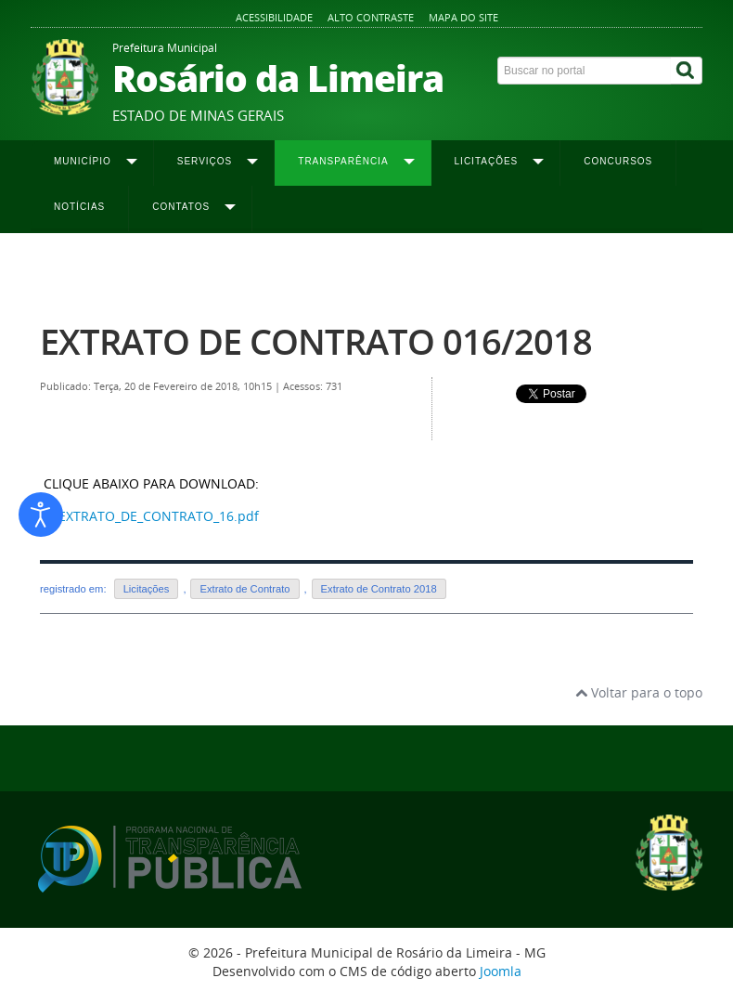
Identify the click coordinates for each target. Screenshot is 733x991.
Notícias (79, 207)
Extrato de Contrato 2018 (479, 270)
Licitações (146, 588)
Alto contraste (371, 17)
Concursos (618, 161)
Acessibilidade (274, 17)
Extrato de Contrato (244, 588)
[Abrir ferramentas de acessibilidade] (41, 514)
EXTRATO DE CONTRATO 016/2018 (316, 341)
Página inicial (74, 270)
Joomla (500, 971)
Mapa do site (463, 17)
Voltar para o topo (638, 692)
